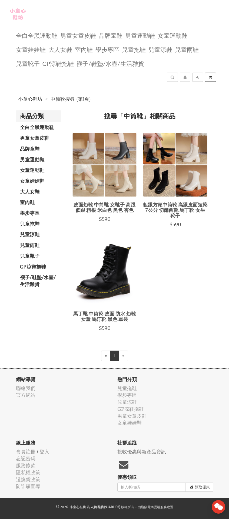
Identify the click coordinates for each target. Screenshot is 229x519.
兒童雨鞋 (187, 49)
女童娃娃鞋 (31, 49)
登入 (44, 452)
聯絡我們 (25, 388)
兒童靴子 (28, 63)
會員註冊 (25, 452)
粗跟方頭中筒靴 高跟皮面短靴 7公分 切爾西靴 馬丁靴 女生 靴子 (175, 210)
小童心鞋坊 (30, 99)
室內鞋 (84, 49)
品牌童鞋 (110, 35)
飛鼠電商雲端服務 (154, 507)
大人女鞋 (60, 49)
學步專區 (107, 49)
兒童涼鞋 (160, 49)
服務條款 (25, 465)
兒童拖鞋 (134, 49)
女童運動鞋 (172, 35)
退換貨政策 (28, 479)
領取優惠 (200, 487)
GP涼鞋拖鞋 (58, 63)
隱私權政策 (28, 472)
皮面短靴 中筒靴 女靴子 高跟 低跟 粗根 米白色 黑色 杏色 (104, 207)
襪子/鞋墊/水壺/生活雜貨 (110, 63)
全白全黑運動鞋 (37, 35)
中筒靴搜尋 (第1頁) (71, 99)
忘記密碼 (25, 458)
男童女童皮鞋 (78, 35)
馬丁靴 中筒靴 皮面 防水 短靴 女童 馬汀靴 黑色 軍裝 (104, 316)
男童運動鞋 (140, 35)
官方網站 (25, 395)
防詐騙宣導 (28, 486)
